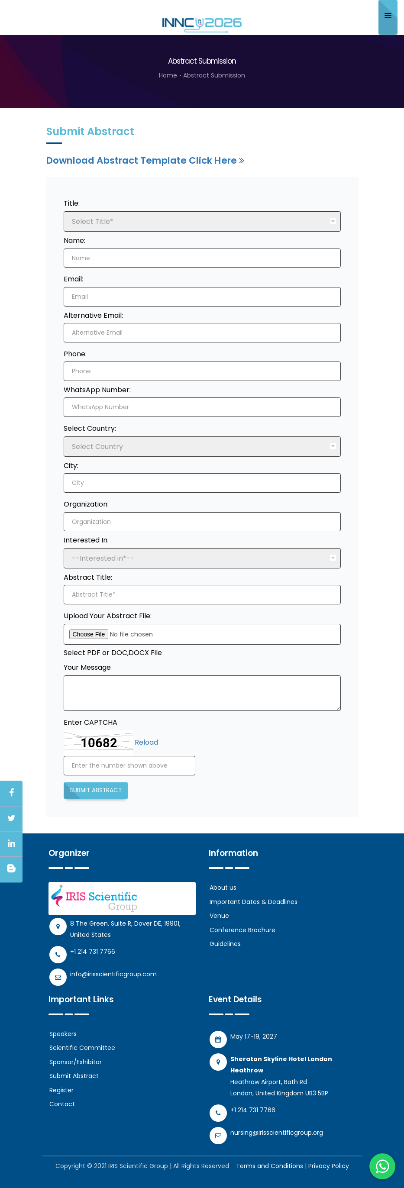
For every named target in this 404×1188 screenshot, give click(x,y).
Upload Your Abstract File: (108, 616)
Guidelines (225, 943)
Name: (74, 240)
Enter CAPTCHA (90, 722)
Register (61, 1089)
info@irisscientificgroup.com (113, 973)
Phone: (75, 354)
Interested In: (86, 540)
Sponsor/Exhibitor (75, 1061)
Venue (219, 915)
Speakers (63, 1033)
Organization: (86, 504)
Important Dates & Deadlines (253, 901)
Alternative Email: (93, 315)
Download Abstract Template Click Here (145, 160)
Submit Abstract (96, 790)
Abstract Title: (88, 577)
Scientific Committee (82, 1047)
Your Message (87, 667)
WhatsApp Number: (97, 390)
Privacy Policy (328, 1165)
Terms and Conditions (269, 1165)
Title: (72, 203)
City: (71, 466)
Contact (62, 1104)
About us (223, 887)
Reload (146, 743)
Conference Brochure (242, 930)
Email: (73, 279)
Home (168, 75)
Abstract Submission (214, 75)
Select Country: (90, 428)
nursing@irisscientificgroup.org (276, 1132)
